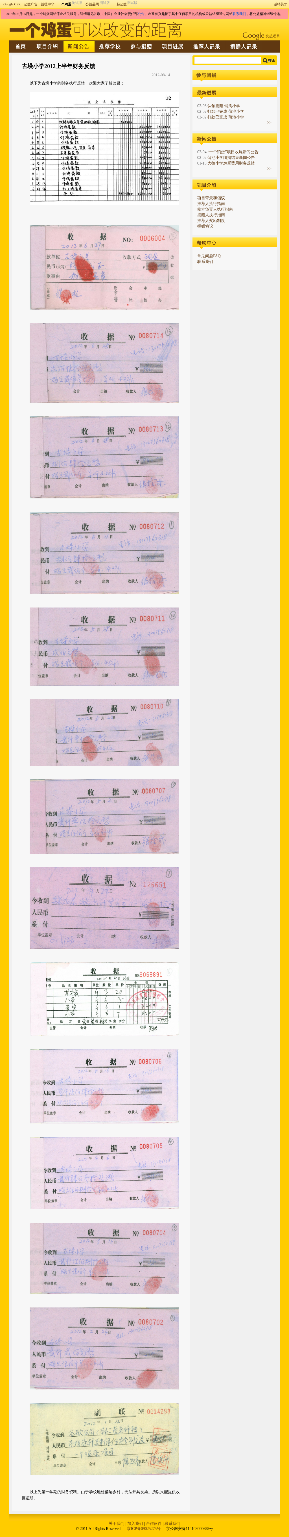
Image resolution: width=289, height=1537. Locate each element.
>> (269, 122)
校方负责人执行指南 (215, 209)
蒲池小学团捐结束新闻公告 (231, 157)
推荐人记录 (207, 46)
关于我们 (116, 1523)
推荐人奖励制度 (211, 221)
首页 (20, 46)
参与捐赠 (141, 46)
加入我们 (135, 1523)
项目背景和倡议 (211, 198)
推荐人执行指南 (211, 204)
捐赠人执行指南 (211, 215)
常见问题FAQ (209, 256)
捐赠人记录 (244, 46)
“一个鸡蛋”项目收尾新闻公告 (232, 152)
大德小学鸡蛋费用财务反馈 (231, 163)
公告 (141, 14)
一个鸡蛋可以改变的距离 (96, 30)
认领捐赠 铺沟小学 (223, 106)
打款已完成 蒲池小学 (225, 111)
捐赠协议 (205, 226)
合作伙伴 (154, 1523)
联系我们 (239, 14)
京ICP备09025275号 (144, 1529)
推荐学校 (110, 46)
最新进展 (173, 46)
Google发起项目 (261, 36)
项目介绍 (47, 46)
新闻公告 (79, 46)
